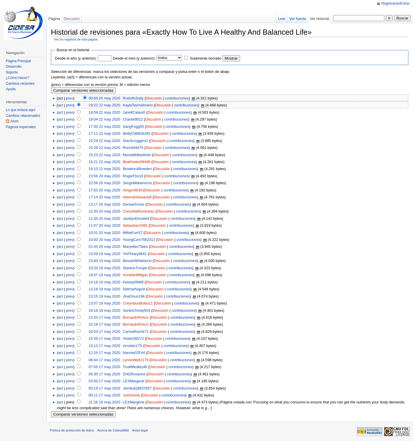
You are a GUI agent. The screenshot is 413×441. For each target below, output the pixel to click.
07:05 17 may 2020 (104, 367)
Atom (14, 121)
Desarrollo (14, 66)
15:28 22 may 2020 (104, 147)
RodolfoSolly (133, 98)
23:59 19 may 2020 (104, 254)
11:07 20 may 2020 (104, 225)
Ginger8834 (132, 190)
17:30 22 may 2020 (104, 126)
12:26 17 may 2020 (104, 352)
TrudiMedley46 (135, 367)
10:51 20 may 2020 (104, 232)
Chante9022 (133, 119)
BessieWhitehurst (137, 261)
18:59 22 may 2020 (104, 112)
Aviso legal (140, 430)
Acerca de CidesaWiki (113, 430)
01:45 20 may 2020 (104, 246)
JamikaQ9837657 (137, 388)
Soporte (12, 72)
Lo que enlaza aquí (20, 110)
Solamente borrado (205, 58)
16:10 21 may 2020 (104, 169)
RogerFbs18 (133, 176)
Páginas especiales (21, 127)
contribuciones (177, 98)
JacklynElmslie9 (136, 218)
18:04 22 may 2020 (104, 119)
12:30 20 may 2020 (104, 211)
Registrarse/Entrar (395, 3)
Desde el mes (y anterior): (134, 58)
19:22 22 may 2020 (104, 105)
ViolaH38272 (133, 338)
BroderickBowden (137, 169)
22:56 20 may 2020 (104, 183)
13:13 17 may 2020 (104, 346)
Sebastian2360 (135, 225)
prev (69, 98)
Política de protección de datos (72, 430)
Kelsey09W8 (133, 282)
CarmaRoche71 (136, 331)
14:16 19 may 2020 (104, 282)
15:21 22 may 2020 (104, 162)
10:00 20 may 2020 (104, 239)
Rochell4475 (133, 147)
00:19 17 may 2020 (104, 388)
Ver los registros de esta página (76, 39)
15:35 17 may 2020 (104, 338)
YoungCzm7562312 (139, 239)
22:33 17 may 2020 (104, 317)
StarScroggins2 (135, 141)
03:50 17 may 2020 (104, 381)
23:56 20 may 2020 (104, 176)
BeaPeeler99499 (136, 162)
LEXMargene (134, 381)
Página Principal (18, 61)
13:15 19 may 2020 (104, 296)
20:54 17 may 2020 (104, 331)
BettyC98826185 (136, 133)
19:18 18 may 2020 (104, 310)
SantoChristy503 (136, 310)
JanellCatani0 (134, 112)
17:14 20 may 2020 (104, 197)
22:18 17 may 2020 (104, 324)
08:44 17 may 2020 (104, 360)
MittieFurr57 (133, 232)
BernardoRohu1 (136, 317)
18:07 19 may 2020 (104, 275)
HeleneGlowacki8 (137, 197)
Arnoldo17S (132, 346)
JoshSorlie (131, 395)
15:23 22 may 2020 (104, 155)
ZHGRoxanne (134, 374)
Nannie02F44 (134, 352)
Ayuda (11, 89)
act (60, 105)
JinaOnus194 (134, 296)
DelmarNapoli (134, 289)
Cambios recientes (20, 84)
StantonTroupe (135, 268)
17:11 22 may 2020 (104, 133)
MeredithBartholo (137, 155)
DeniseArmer (134, 204)
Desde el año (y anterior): (76, 58)
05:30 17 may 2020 (104, 374)
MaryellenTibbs (135, 246)
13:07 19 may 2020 (104, 303)
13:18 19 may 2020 (104, 289)
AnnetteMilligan (135, 275)
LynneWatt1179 (136, 360)
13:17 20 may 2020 (104, 204)
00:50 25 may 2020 (104, 98)
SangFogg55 (133, 126)
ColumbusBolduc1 (138, 303)
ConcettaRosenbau (139, 211)
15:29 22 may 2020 (104, 141)
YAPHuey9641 (135, 254)
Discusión (154, 98)
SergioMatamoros (137, 183)
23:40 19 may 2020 (104, 261)
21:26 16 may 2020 (104, 402)
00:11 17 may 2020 (104, 395)
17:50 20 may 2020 (104, 190)
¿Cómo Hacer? (17, 78)
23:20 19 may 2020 (104, 268)
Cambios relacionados (23, 116)
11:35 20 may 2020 (104, 218)
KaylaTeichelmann (138, 105)
